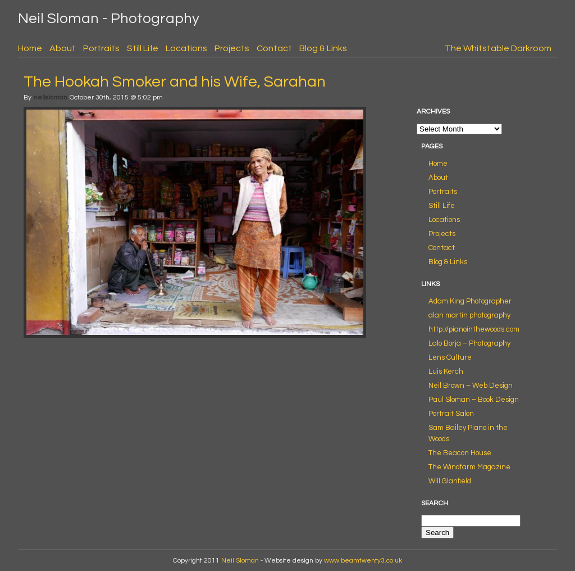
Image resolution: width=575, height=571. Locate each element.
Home (30, 48)
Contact (274, 48)
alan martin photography (469, 315)
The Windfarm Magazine (469, 467)
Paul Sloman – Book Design (473, 400)
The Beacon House (459, 453)
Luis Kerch (445, 371)
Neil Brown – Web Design (470, 385)
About (62, 48)
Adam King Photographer (470, 301)
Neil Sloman (240, 560)
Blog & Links (323, 48)
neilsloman (50, 97)
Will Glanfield (449, 481)
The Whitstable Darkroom (498, 48)
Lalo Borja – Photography (469, 343)
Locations (186, 48)
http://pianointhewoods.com (473, 329)
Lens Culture (450, 357)
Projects (232, 48)
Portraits (101, 48)
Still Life (142, 48)
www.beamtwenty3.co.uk (363, 560)
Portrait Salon (451, 414)
